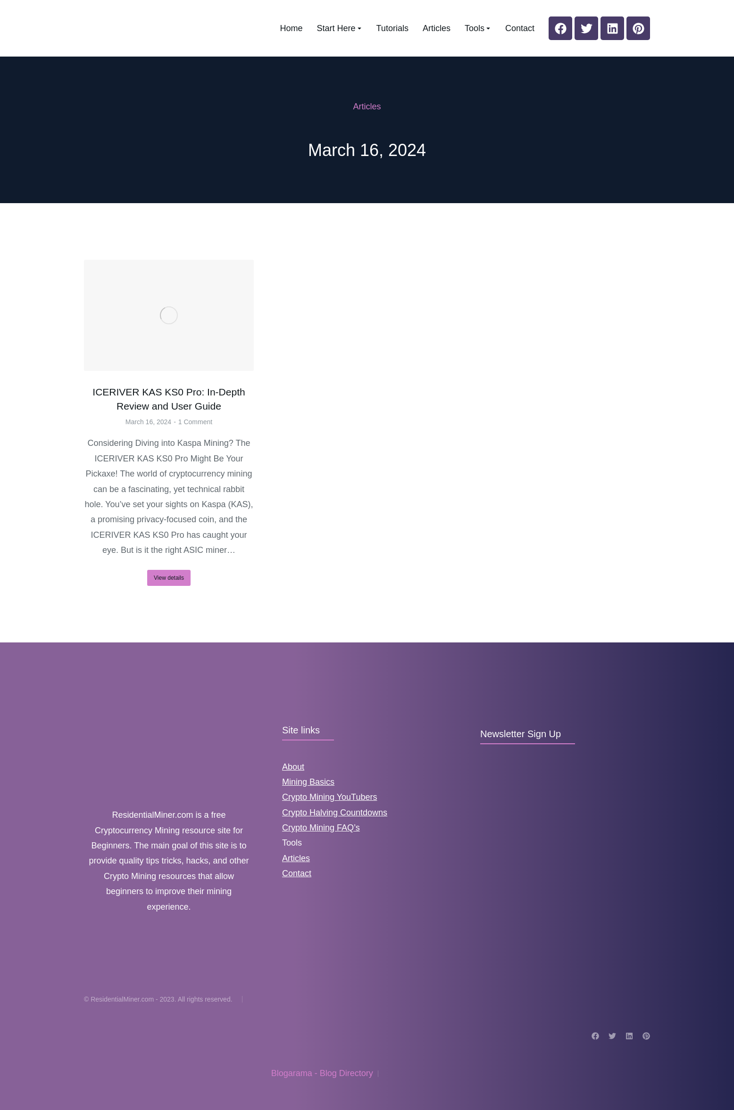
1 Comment (195, 422)
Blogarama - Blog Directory (322, 1073)
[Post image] (169, 315)
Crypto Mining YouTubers (329, 797)
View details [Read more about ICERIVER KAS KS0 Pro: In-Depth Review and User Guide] (169, 578)
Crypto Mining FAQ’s (321, 827)
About (293, 767)
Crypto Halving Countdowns (334, 812)
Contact (296, 873)
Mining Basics (308, 782)
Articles (296, 858)
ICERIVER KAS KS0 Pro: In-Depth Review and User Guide (168, 398)
